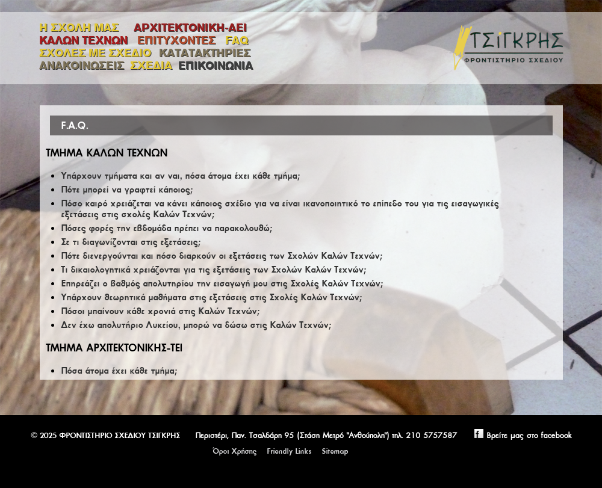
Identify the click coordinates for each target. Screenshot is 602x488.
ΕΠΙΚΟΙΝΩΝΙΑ (215, 65)
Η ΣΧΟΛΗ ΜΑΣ (79, 27)
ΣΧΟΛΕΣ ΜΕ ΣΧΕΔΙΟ (96, 52)
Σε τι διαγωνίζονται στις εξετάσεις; (130, 241)
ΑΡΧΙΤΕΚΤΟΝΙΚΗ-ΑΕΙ (190, 27)
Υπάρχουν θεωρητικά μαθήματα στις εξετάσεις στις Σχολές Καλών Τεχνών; (211, 297)
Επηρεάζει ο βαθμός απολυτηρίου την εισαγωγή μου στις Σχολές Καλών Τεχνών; (222, 283)
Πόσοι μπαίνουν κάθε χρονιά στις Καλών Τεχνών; (160, 311)
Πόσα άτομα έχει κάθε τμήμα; (119, 370)
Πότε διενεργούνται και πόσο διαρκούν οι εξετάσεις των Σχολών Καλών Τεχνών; (221, 255)
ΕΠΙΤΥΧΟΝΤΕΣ (178, 40)
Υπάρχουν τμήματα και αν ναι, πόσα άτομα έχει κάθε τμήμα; (180, 175)
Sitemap (334, 451)
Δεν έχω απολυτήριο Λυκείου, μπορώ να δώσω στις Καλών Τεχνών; (196, 325)
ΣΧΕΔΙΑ (151, 65)
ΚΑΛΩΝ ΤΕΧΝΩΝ (85, 40)
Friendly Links (289, 451)
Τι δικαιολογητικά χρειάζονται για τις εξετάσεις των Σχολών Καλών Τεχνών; (213, 269)
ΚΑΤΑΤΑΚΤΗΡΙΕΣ (204, 52)
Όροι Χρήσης (234, 451)
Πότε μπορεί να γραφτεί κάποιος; (127, 189)
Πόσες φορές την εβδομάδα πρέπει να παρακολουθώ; (166, 228)
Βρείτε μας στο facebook (515, 435)
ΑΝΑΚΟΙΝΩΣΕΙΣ (81, 65)
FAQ (236, 40)
